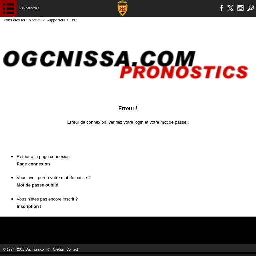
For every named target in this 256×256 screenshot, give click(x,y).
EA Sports (46, 226)
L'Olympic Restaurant (114, 226)
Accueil (35, 19)
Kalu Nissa (203, 226)
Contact (72, 249)
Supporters (56, 19)
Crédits (58, 249)
